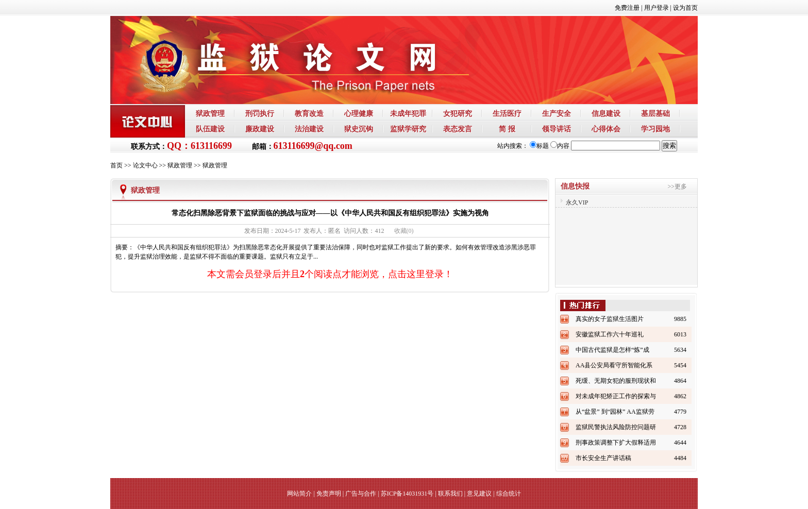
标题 (539, 145)
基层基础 (655, 113)
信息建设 (606, 113)
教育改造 (309, 113)
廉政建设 (259, 129)
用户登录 (656, 7)
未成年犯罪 (408, 113)
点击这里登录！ (420, 274)
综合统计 (508, 493)
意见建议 (479, 493)
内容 (559, 145)
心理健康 (358, 113)
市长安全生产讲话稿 (603, 458)
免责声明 (328, 493)
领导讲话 (556, 129)
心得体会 (606, 129)
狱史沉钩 (358, 129)
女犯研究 (457, 113)
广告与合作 (360, 493)
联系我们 (450, 493)
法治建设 (309, 129)
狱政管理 (210, 113)
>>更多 (677, 186)
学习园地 (655, 129)
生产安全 (556, 113)
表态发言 (457, 129)
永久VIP (577, 202)
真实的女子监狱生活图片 (610, 319)
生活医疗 (507, 113)
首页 (116, 165)
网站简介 (299, 493)
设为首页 (685, 7)
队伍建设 (210, 129)
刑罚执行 (259, 113)
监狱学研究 (408, 129)
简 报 (507, 129)
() (404, 230)
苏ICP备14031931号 (407, 493)
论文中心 (145, 165)
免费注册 (627, 7)
